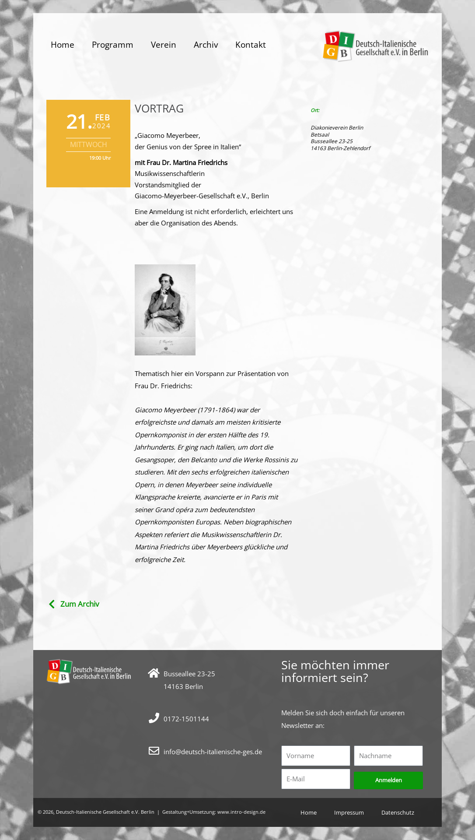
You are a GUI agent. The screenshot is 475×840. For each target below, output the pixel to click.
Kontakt (250, 44)
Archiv (206, 44)
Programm (112, 44)
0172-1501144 (186, 718)
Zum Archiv (79, 604)
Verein (163, 44)
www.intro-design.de (241, 811)
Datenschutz (400, 812)
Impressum (348, 812)
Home (62, 44)
